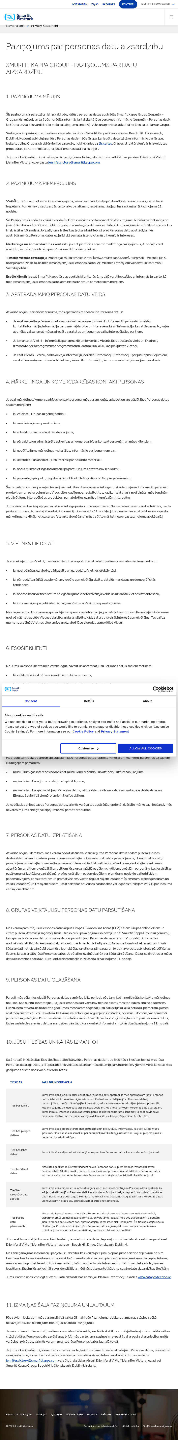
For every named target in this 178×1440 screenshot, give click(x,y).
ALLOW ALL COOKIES (145, 748)
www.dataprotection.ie (154, 1277)
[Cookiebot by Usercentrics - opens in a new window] (155, 689)
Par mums (92, 1414)
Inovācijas (41, 1414)
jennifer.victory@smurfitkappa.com (74, 162)
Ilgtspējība (56, 1414)
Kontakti (128, 4)
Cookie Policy (83, 731)
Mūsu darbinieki (74, 1414)
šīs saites (105, 143)
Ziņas (94, 4)
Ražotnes (108, 4)
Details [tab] (89, 701)
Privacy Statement (114, 731)
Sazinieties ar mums (126, 1414)
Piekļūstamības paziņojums (157, 1426)
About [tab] (147, 701)
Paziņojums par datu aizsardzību (101, 1426)
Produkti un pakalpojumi (19, 1414)
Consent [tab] (31, 701)
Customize (89, 748)
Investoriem (79, 4)
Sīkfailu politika (130, 1426)
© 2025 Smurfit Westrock (19, 1426)
